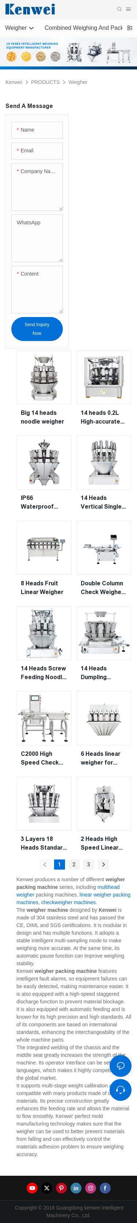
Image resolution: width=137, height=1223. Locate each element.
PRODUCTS (45, 82)
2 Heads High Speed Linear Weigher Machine (99, 844)
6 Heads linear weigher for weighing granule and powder (100, 759)
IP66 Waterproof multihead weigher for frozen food (37, 503)
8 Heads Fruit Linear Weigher (42, 587)
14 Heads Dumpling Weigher (94, 673)
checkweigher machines (68, 902)
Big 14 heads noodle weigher (42, 417)
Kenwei (13, 82)
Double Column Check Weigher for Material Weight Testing (102, 588)
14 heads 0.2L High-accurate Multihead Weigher (100, 418)
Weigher (77, 82)
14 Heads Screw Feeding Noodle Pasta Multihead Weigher (43, 673)
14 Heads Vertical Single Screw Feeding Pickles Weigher (103, 503)
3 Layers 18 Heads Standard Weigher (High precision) (43, 844)
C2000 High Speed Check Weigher (40, 759)
